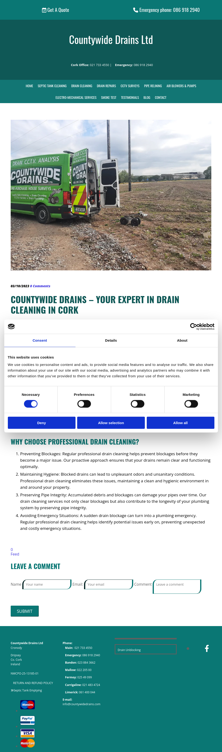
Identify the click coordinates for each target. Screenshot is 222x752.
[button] (56, 9)
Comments (40, 286)
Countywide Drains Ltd (111, 39)
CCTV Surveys (130, 85)
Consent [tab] (40, 340)
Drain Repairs (106, 85)
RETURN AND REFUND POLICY (33, 683)
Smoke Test (108, 97)
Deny (41, 423)
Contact (160, 97)
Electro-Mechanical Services (76, 97)
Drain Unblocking (129, 650)
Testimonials (129, 97)
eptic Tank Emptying (28, 690)
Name (16, 584)
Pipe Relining (152, 85)
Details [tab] (111, 340)
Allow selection (111, 423)
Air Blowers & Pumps (180, 85)
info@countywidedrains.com (81, 704)
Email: (78, 584)
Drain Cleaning (82, 85)
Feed (15, 554)
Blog (146, 97)
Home (30, 85)
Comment (143, 584)
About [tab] (182, 340)
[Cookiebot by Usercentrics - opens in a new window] (193, 326)
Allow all (180, 423)
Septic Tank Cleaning (53, 85)
